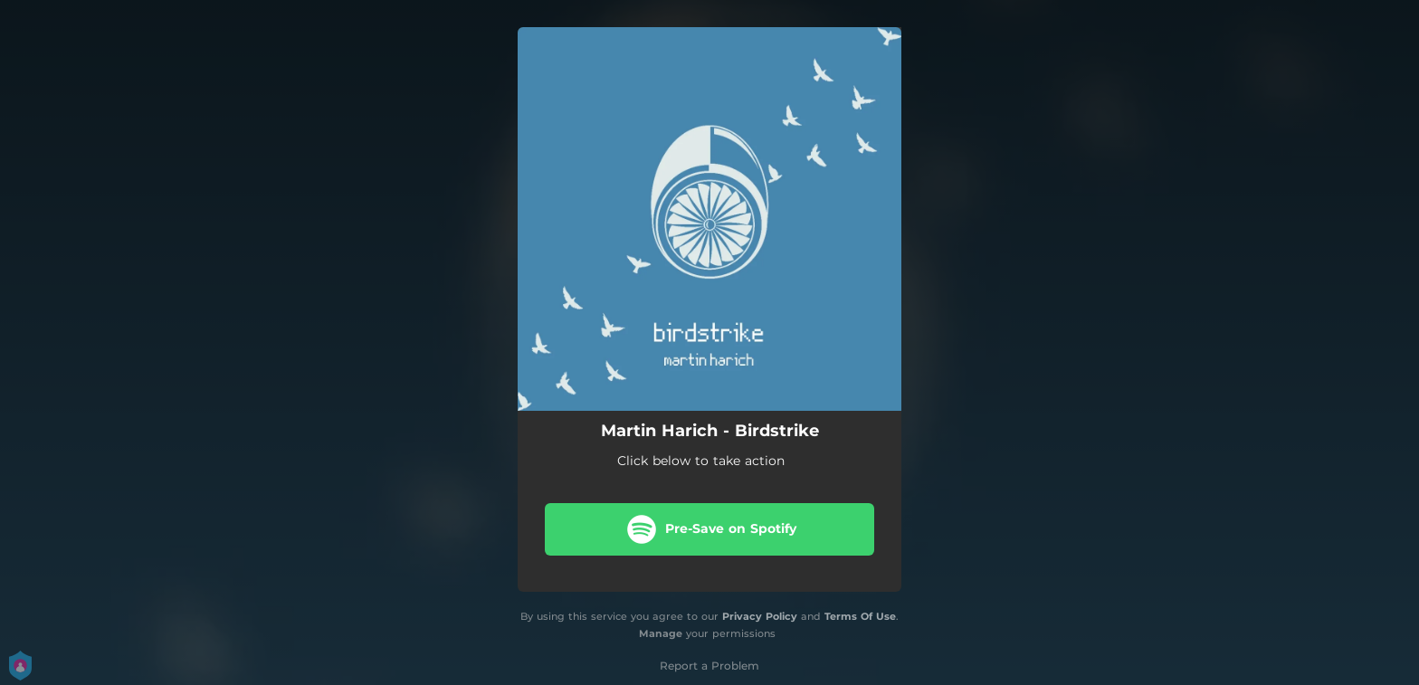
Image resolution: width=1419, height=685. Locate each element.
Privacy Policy (759, 616)
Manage (660, 633)
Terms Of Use (860, 616)
